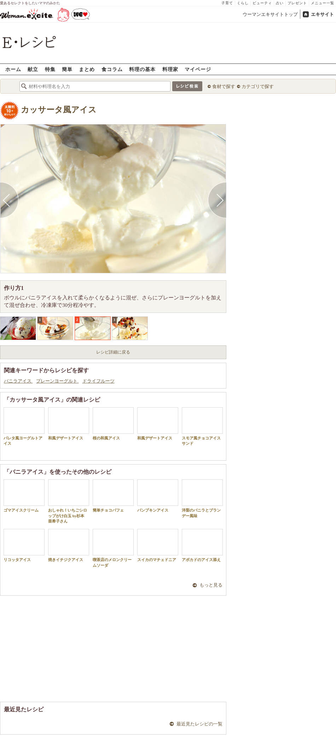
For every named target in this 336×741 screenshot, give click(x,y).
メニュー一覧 (322, 3)
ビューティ (262, 3)
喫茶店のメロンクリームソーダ (113, 548)
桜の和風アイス (113, 423)
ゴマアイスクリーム (24, 495)
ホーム (13, 69)
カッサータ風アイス (59, 109)
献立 (33, 69)
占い (280, 3)
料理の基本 (142, 69)
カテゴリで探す (258, 86)
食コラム (112, 69)
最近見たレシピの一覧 (199, 724)
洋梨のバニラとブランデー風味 (202, 498)
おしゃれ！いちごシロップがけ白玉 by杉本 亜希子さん (68, 501)
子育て (227, 3)
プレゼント (297, 3)
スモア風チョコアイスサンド (202, 426)
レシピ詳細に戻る (113, 352)
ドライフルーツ (98, 381)
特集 (50, 69)
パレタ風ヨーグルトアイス (24, 426)
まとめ (87, 69)
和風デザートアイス (68, 423)
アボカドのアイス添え (202, 545)
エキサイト (322, 14)
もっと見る (210, 585)
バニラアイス (18, 381)
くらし (243, 3)
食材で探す (223, 86)
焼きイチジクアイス (68, 545)
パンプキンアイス (157, 495)
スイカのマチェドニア (157, 545)
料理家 (170, 69)
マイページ (198, 69)
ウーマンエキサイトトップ (270, 14)
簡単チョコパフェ (113, 495)
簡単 (67, 69)
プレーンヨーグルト (57, 381)
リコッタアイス (24, 545)
